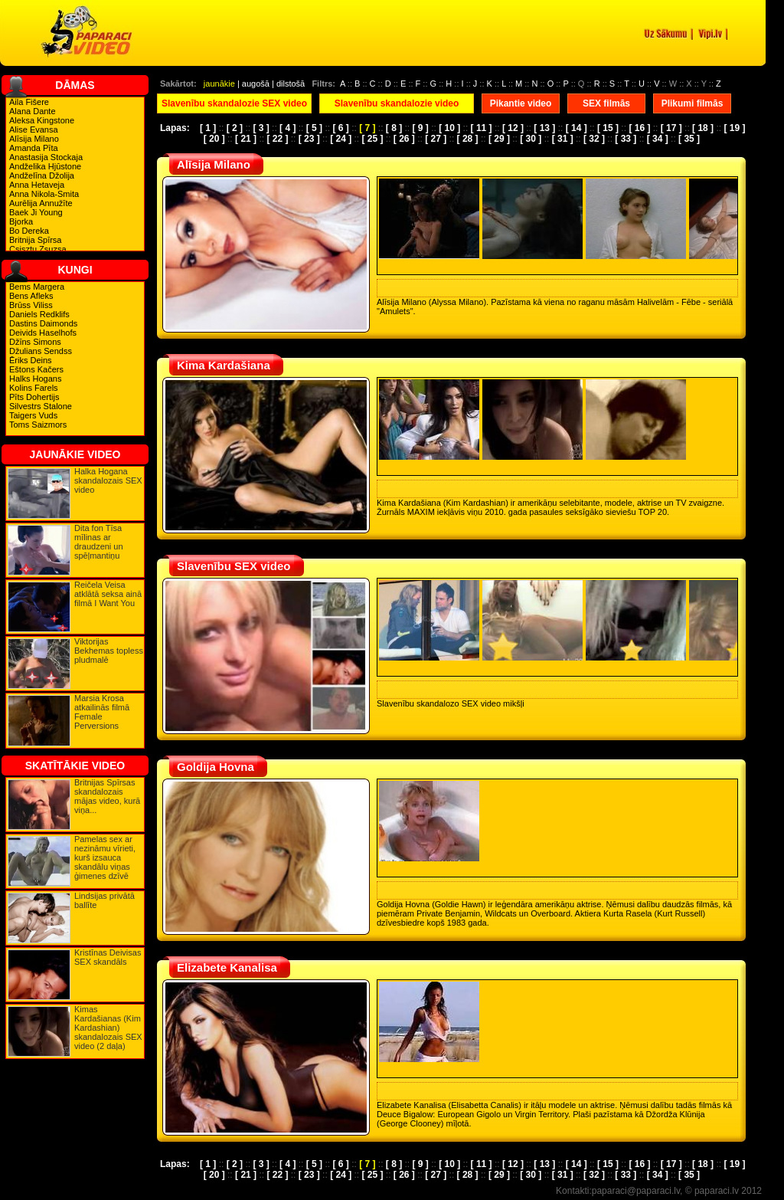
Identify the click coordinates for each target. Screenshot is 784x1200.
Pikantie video (521, 103)
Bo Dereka (29, 230)
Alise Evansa (33, 129)
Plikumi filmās (693, 103)
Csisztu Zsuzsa (38, 249)
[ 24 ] (340, 138)
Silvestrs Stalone (40, 406)
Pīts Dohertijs (34, 397)
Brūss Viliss (31, 305)
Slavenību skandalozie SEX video (234, 103)
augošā (256, 83)
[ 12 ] (513, 128)
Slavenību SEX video (233, 565)
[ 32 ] (594, 138)
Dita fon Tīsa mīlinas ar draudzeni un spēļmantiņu (98, 541)
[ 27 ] (435, 138)
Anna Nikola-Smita (44, 193)
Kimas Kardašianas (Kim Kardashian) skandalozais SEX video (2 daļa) (108, 1028)
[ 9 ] (421, 128)
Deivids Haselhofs (43, 332)
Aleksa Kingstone (41, 120)
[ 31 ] (562, 138)
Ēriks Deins (30, 360)
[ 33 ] (625, 138)
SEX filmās (606, 103)
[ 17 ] (671, 128)
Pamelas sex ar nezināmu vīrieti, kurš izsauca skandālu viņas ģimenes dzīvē (105, 857)
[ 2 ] (235, 128)
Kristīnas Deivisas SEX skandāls (107, 957)
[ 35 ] (689, 138)
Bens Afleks (31, 295)
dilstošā (290, 83)
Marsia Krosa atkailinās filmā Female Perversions (101, 711)
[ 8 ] (394, 128)
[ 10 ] (449, 128)
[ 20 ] (214, 138)
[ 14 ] (576, 128)
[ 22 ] (277, 138)
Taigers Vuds (33, 415)
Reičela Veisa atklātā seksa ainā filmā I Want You (108, 594)
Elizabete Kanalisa (227, 967)
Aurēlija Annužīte (41, 203)
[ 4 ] (287, 128)
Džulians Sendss (40, 351)
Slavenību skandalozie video (397, 103)
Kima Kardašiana (223, 365)
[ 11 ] (481, 128)
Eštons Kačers (36, 369)
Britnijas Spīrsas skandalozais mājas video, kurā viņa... (107, 796)
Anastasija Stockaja (46, 157)
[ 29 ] (499, 138)
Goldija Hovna (215, 766)
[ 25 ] (372, 138)
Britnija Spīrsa (35, 239)
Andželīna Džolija (41, 175)
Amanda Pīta (33, 147)
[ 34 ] (657, 138)
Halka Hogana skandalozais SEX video (108, 480)
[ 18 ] (703, 128)
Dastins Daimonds (43, 323)
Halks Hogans (35, 378)
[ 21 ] (245, 138)
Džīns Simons (35, 341)
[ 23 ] (309, 138)
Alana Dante (32, 111)
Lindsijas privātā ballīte (104, 900)
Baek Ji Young (36, 212)
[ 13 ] (544, 128)
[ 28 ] (468, 138)
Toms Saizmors (38, 424)
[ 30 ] (530, 138)
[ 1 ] (208, 128)
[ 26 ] (404, 138)
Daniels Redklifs (39, 314)
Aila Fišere (29, 102)
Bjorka (21, 221)
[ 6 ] (340, 128)
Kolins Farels (33, 387)
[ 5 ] (314, 128)
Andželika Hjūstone (45, 166)
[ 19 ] (734, 128)
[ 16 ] (639, 128)
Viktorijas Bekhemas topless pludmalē (108, 650)
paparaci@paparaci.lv (636, 1190)
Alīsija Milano (34, 138)
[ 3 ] (261, 128)
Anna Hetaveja (36, 184)
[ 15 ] (608, 128)
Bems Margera (36, 286)
